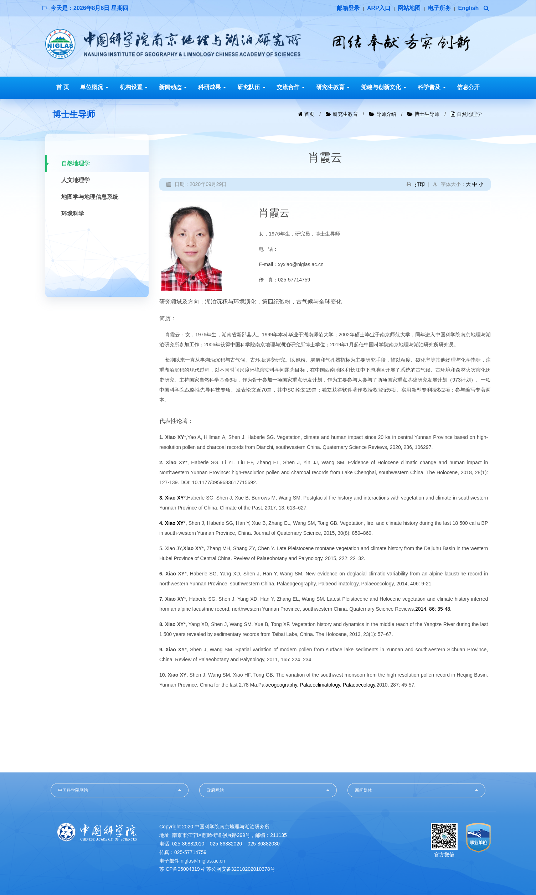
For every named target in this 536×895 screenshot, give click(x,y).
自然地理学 (469, 114)
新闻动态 (173, 87)
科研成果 (212, 87)
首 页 (62, 87)
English (468, 8)
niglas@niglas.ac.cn (203, 861)
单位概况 (94, 87)
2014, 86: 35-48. (433, 609)
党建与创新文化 (383, 87)
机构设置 (134, 87)
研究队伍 (251, 87)
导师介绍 (386, 114)
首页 (309, 114)
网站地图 (409, 8)
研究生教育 (333, 87)
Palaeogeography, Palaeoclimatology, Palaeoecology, (317, 685)
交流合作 (290, 87)
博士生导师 (426, 114)
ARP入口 (379, 8)
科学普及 (431, 87)
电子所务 (439, 8)
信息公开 (468, 87)
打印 (420, 184)
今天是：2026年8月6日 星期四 (89, 8)
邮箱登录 (348, 8)
